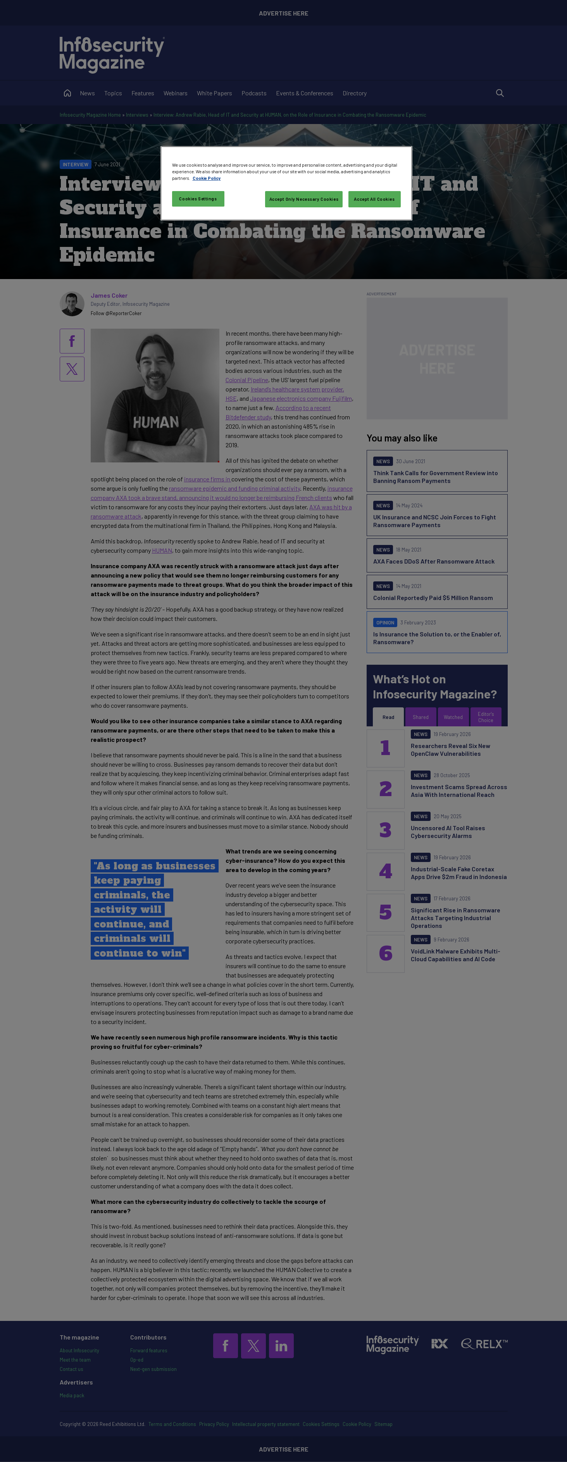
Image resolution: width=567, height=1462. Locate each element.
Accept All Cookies (374, 199)
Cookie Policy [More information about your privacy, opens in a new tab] (207, 178)
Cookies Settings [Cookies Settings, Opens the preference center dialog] (198, 198)
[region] (286, 183)
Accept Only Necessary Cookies (304, 199)
